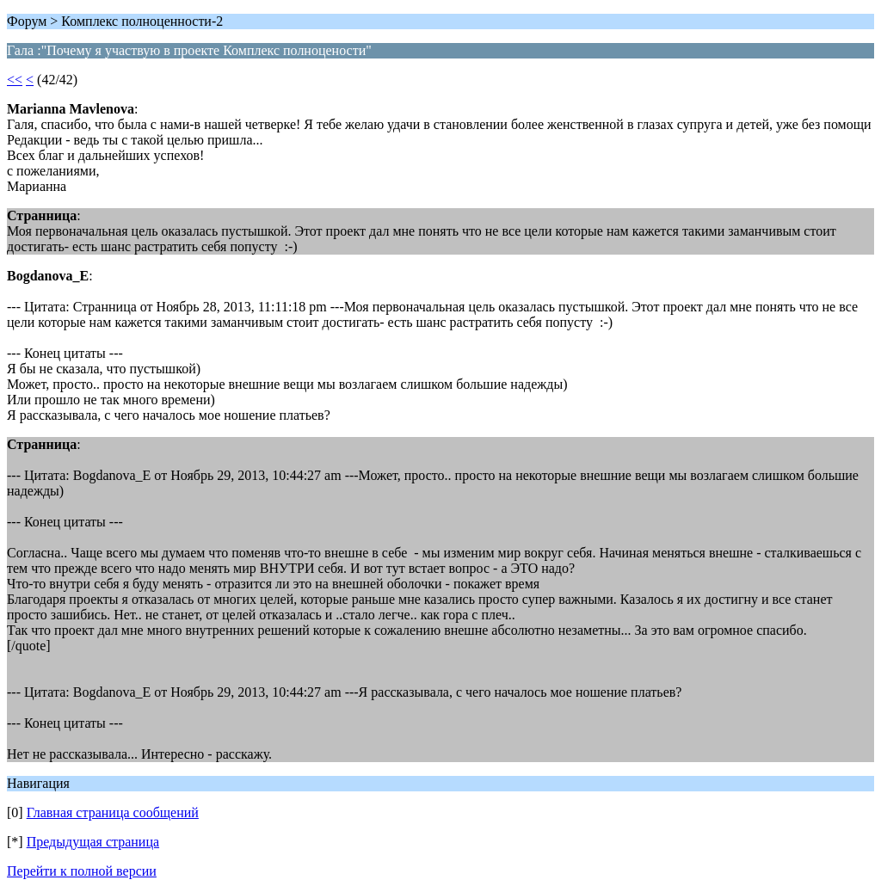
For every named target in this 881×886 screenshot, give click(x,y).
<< (14, 79)
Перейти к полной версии (82, 871)
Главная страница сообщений (113, 812)
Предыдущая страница (93, 841)
